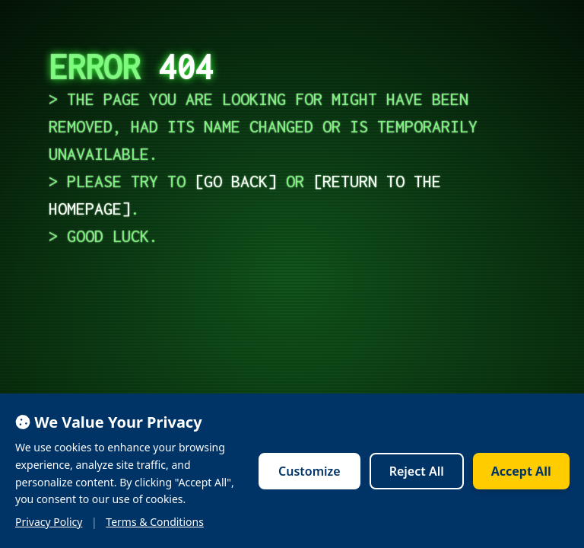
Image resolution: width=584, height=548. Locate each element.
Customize (309, 471)
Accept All (521, 471)
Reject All (416, 471)
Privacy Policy (48, 522)
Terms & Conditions (155, 522)
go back (236, 181)
